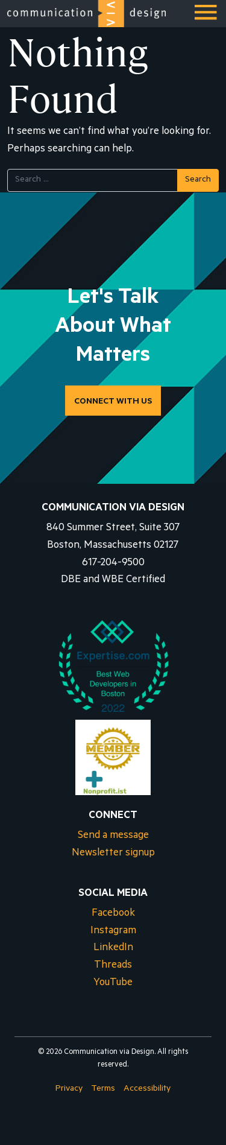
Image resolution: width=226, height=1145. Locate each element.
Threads (113, 966)
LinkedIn (113, 948)
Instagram (113, 931)
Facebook (113, 914)
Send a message (113, 836)
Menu (207, 17)
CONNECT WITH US (113, 402)
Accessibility (147, 1089)
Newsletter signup (113, 854)
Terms (103, 1089)
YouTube (113, 983)
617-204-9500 (113, 563)
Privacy (69, 1089)
